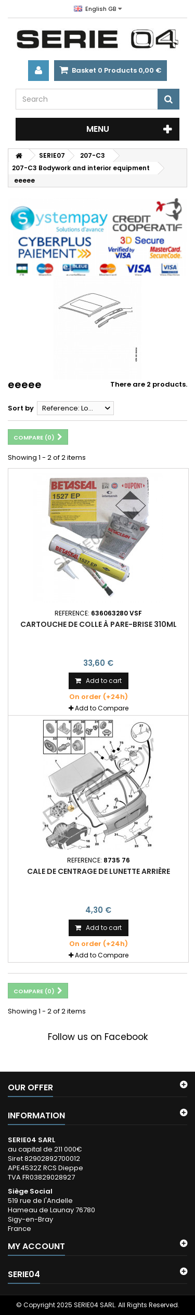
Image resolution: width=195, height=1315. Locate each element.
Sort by (21, 408)
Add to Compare (101, 708)
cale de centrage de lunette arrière (98, 871)
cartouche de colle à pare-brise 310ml (98, 624)
